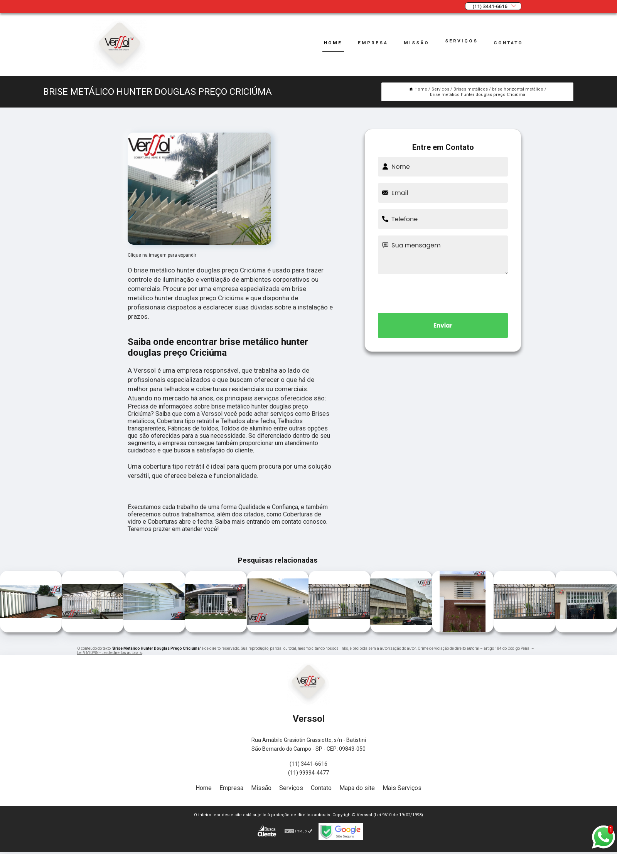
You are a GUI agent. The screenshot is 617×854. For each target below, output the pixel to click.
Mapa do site (357, 788)
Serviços (459, 41)
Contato (507, 42)
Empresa (368, 42)
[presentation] (443, 292)
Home (328, 42)
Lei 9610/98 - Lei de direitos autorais (109, 653)
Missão (414, 42)
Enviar (443, 325)
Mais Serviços (402, 788)
